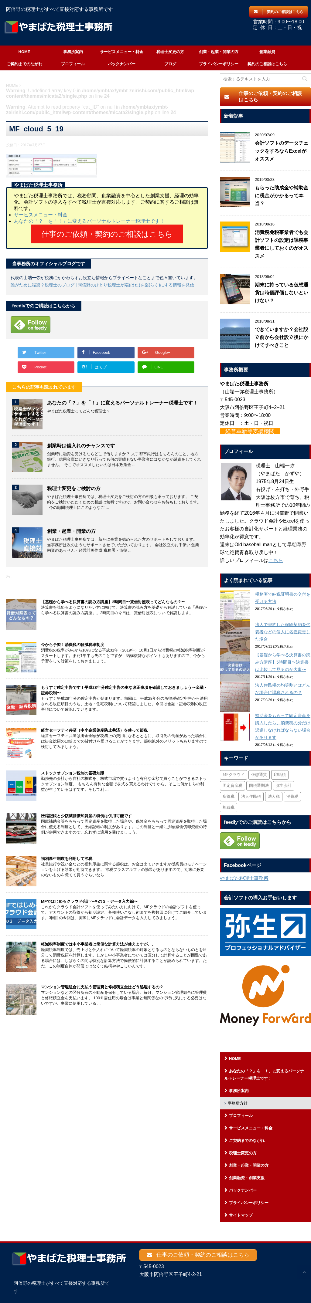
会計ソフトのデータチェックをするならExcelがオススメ (281, 150)
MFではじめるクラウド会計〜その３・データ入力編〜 (89, 897)
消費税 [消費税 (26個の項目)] (292, 797)
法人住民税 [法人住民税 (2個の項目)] (251, 797)
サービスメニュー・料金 (121, 51)
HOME (24, 51)
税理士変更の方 (170, 51)
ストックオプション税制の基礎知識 (72, 769)
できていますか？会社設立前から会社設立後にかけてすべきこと (281, 337)
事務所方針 (238, 1103)
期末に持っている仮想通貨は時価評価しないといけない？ (281, 292)
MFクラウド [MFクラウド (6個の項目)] (233, 775)
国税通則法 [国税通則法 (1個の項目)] (259, 786)
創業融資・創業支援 (247, 1178)
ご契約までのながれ (24, 64)
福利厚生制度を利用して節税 (66, 855)
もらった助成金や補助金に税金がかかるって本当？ (281, 195)
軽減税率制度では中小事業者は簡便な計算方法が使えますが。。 (98, 940)
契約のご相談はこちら (267, 64)
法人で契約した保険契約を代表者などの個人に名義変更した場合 (282, 631)
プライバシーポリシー (218, 64)
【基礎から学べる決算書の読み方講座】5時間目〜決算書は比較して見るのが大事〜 (282, 662)
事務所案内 (73, 51)
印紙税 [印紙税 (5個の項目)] (280, 775)
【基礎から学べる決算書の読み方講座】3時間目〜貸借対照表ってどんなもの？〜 (113, 598)
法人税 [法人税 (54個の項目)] (274, 797)
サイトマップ (241, 1215)
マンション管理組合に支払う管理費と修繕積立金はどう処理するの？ (102, 983)
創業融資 (267, 51)
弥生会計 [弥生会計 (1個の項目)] (284, 786)
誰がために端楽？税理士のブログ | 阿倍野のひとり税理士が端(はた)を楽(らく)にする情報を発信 (102, 281)
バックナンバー (121, 64)
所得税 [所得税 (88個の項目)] (228, 797)
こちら (275, 560)
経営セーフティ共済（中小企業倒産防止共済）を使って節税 (94, 726)
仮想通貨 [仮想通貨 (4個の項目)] (259, 775)
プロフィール (73, 64)
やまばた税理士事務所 (244, 878)
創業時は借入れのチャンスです (81, 442)
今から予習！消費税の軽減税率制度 (72, 641)
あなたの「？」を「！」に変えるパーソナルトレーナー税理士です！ (89, 221)
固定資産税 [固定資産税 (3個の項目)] (232, 786)
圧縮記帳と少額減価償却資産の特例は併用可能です (86, 812)
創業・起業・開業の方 (218, 51)
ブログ (170, 64)
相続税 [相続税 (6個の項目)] (228, 808)
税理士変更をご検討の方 (74, 484)
